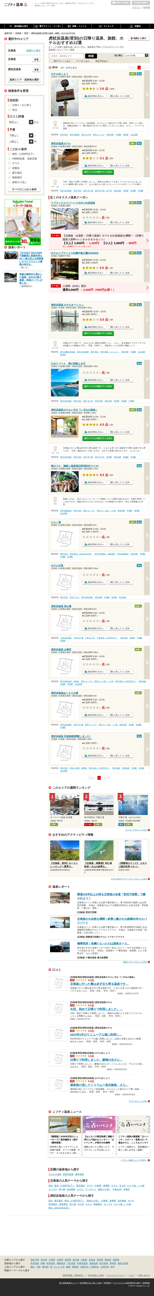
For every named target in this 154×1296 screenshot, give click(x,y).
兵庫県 (60, 1260)
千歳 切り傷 (78, 638)
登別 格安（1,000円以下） (126, 681)
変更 (36, 59)
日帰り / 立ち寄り (21, 105)
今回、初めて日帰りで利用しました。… (96, 1009)
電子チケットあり (62, 61)
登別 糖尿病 (74, 135)
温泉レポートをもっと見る (135, 962)
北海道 (92, 1260)
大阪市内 (84, 1267)
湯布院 (113, 1263)
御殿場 (75, 1267)
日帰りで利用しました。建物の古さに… (96, 1059)
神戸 (113, 1267)
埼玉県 (44, 1260)
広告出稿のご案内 (96, 1275)
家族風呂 (97, 1204)
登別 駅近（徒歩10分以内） (81, 554)
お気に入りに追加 (122, 96)
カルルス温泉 (55, 1174)
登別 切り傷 (88, 191)
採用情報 (146, 1283)
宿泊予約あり (101, 61)
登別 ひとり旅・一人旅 (106, 511)
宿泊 (51, 1185)
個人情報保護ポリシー (68, 1283)
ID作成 (146, 7)
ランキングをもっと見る (136, 830)
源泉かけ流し (104, 1189)
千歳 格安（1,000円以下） (107, 638)
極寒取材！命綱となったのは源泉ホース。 (103, 943)
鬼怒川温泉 (123, 1263)
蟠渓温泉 (79, 1174)
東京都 (76, 1260)
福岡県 (116, 1260)
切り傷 (62, 1189)
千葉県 (52, 1260)
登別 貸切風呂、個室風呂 (105, 554)
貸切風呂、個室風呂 (58, 1204)
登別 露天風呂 (87, 597)
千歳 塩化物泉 (66, 638)
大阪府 (84, 1260)
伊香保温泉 (82, 1263)
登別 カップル (99, 135)
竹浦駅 (118, 135)
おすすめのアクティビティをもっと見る (129, 879)
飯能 (68, 1267)
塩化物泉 (71, 1189)
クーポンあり (83, 61)
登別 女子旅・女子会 (103, 191)
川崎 (38, 1267)
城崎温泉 (61, 1263)
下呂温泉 (71, 1263)
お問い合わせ (144, 1275)
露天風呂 (80, 1185)
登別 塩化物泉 (66, 191)
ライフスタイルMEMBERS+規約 (126, 1283)
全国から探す (33, 50)
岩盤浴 (16, 168)
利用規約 (107, 1283)
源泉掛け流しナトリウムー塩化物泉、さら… (99, 1085)
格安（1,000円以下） (64, 1185)
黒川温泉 (103, 1263)
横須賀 (45, 1267)
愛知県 (108, 1260)
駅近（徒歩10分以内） (59, 1208)
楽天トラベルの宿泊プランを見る (98, 172)
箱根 (43, 1263)
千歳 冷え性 (90, 638)
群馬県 (68, 1260)
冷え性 (122, 1185)
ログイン (136, 7)
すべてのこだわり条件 (24, 189)
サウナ (90, 1185)
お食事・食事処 (102, 1185)
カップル (53, 1189)
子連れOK (117, 1189)
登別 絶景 (99, 401)
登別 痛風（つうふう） (109, 352)
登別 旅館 (116, 768)
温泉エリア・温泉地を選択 (24, 79)
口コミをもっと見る (138, 1101)
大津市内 (104, 1267)
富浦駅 (133, 191)
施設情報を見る (95, 96)
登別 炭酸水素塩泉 (67, 352)
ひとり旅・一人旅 (135, 1185)
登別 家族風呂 (123, 554)
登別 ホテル (74, 597)
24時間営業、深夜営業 (24, 158)
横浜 (32, 1267)
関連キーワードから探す (17, 1270)
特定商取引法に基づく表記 (91, 1283)
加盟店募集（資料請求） (74, 1275)
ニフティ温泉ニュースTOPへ (134, 1160)
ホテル (114, 1185)
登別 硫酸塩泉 (66, 511)
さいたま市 (59, 1267)
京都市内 (94, 1267)
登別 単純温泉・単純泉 (69, 681)
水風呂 (126, 1189)
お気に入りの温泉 (120, 3)
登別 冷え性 (86, 135)
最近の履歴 (141, 3)
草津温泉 (34, 1263)
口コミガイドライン (116, 1275)
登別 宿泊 (64, 135)
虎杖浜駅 (110, 135)
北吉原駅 (134, 135)
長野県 (100, 1260)
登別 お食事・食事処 (78, 768)
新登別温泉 (68, 1174)
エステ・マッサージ (86, 1189)
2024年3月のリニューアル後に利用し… (96, 1034)
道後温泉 (93, 1263)
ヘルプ (131, 1275)
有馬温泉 (51, 1263)
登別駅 (126, 135)
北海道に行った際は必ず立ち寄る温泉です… (99, 984)
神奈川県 (34, 1260)
